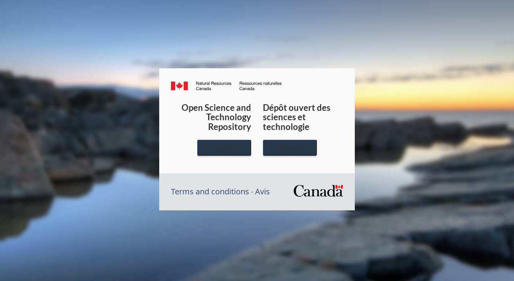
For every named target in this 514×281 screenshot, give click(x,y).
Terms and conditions (210, 191)
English (224, 147)
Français (290, 147)
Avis (262, 191)
